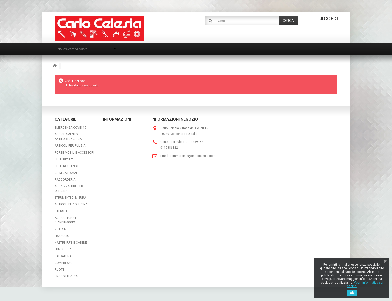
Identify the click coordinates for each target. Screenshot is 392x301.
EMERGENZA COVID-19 (70, 127)
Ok (352, 293)
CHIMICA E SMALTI (67, 173)
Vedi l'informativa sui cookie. (365, 284)
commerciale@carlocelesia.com (193, 156)
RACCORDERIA (65, 179)
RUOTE (59, 269)
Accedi (329, 18)
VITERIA (60, 229)
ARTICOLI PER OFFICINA (71, 204)
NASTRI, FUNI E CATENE (71, 242)
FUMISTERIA (63, 249)
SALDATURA (63, 256)
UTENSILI (61, 211)
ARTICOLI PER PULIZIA (70, 145)
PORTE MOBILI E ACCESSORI (74, 152)
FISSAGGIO (62, 236)
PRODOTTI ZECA (66, 276)
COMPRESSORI (65, 263)
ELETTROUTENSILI (67, 166)
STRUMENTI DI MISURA (70, 197)
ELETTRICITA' (64, 159)
